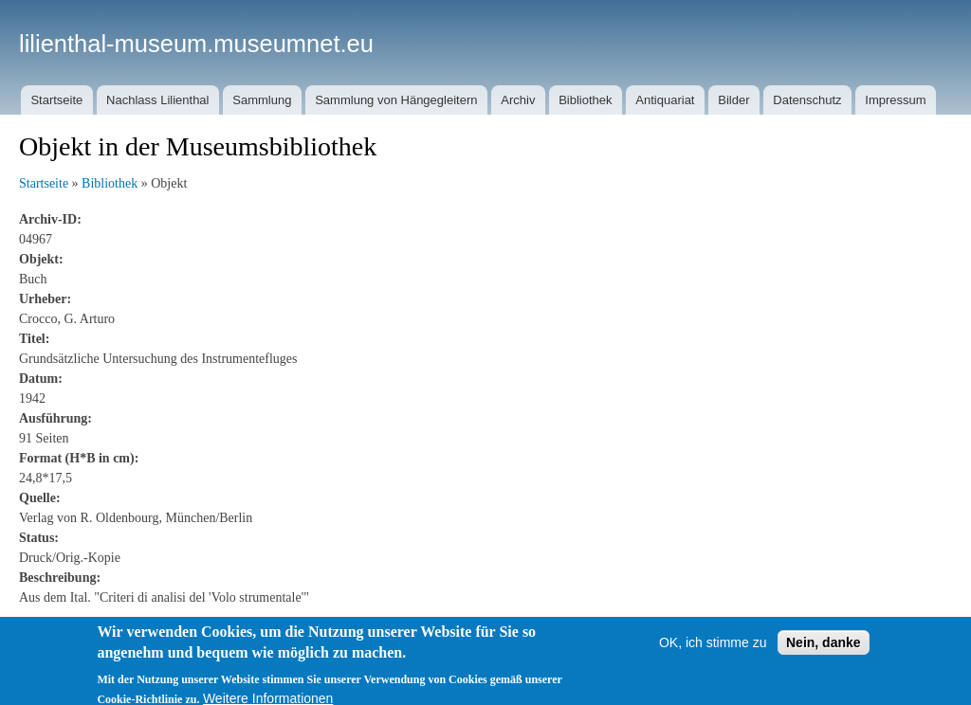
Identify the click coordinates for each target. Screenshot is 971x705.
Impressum (895, 100)
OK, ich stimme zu (713, 651)
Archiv (518, 100)
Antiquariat (664, 100)
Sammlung (261, 100)
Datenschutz (807, 100)
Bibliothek (585, 100)
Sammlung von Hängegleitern (396, 100)
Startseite (56, 100)
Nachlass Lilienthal (157, 100)
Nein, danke (823, 651)
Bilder (733, 100)
